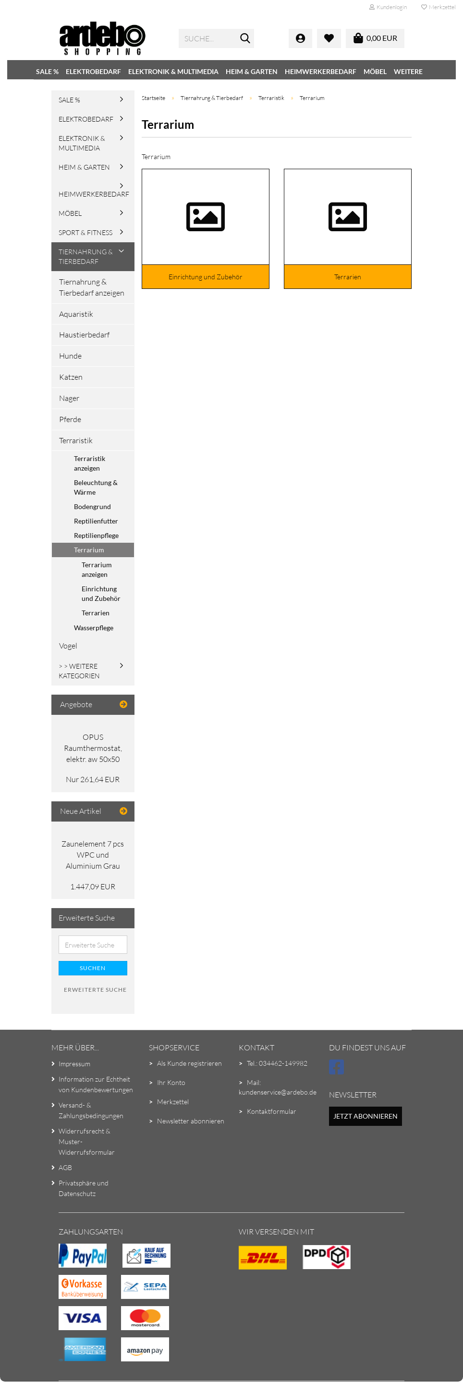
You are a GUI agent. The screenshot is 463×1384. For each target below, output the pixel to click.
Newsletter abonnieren (190, 1121)
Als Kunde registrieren (189, 1063)
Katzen (71, 377)
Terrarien (96, 613)
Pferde (70, 419)
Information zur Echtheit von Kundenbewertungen (96, 1084)
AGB (65, 1167)
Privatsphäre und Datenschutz (84, 1188)
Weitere (408, 71)
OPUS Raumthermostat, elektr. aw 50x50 (93, 748)
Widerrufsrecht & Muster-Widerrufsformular (87, 1141)
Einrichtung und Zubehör (101, 593)
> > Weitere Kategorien (79, 671)
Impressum (74, 1064)
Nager (69, 398)
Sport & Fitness (85, 232)
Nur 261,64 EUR (93, 779)
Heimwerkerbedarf (320, 71)
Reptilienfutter (96, 521)
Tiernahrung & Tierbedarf (86, 256)
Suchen (93, 968)
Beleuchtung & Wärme (96, 487)
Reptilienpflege (96, 535)
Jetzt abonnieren (365, 1116)
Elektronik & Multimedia (173, 71)
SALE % (47, 71)
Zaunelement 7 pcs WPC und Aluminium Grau (92, 855)
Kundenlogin (388, 7)
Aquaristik (76, 314)
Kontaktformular (271, 1111)
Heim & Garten (252, 71)
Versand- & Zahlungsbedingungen (91, 1110)
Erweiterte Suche (95, 989)
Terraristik (76, 440)
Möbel (375, 71)
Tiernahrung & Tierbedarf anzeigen (91, 287)
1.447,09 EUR (92, 886)
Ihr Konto (171, 1082)
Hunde (70, 356)
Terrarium (89, 550)
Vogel (68, 645)
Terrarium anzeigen (97, 569)
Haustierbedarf (84, 334)
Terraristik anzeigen (89, 463)
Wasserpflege (93, 627)
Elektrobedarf (93, 71)
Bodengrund (92, 506)
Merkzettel (438, 7)
